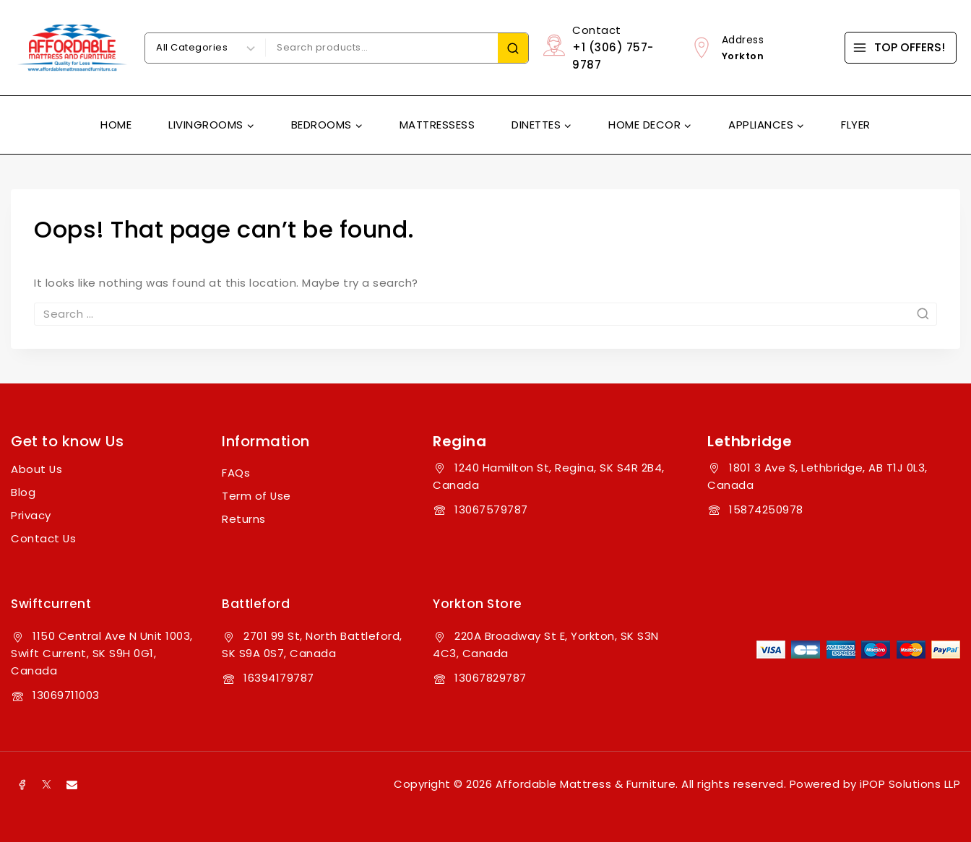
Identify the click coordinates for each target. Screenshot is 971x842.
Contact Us (44, 538)
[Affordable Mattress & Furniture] (72, 47)
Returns (244, 518)
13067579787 (491, 509)
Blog (23, 492)
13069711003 (66, 695)
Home (115, 124)
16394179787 (278, 677)
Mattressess (437, 124)
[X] (47, 784)
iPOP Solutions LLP (910, 783)
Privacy (31, 515)
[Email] (71, 784)
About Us (37, 469)
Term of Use (257, 495)
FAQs (236, 472)
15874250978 (766, 509)
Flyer (856, 124)
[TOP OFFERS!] (901, 48)
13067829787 (490, 677)
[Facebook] (22, 784)
